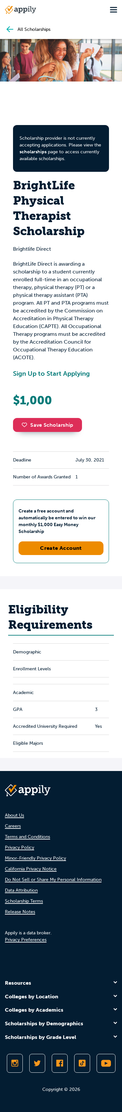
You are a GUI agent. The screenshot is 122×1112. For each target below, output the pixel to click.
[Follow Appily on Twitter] (37, 1063)
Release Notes (20, 912)
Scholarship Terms (24, 901)
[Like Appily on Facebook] (60, 1063)
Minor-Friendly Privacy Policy (35, 858)
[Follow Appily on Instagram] (15, 1063)
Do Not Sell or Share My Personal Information (53, 879)
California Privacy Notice (31, 869)
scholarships (33, 152)
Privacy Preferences (26, 939)
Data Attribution (21, 890)
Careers (13, 826)
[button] (26, 424)
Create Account (61, 548)
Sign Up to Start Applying (51, 373)
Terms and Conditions (27, 837)
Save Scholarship (47, 425)
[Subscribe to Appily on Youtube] (106, 1063)
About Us (14, 815)
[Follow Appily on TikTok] (82, 1063)
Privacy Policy (19, 847)
